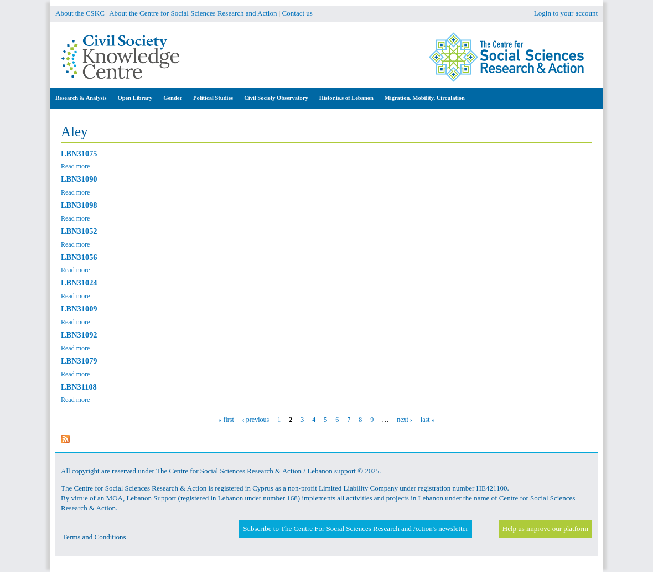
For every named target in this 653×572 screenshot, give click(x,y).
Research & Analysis (81, 98)
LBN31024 (79, 282)
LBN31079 (79, 360)
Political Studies (213, 98)
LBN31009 (79, 308)
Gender (172, 98)
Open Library (135, 98)
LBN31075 (79, 153)
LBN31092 (79, 334)
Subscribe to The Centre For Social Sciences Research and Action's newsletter (355, 528)
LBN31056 (79, 257)
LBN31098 (79, 205)
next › (404, 419)
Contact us (297, 13)
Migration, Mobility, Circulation (425, 98)
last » (428, 419)
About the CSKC (80, 13)
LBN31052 (79, 231)
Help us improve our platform (545, 528)
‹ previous (255, 419)
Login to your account (566, 13)
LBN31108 (79, 386)
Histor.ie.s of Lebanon (346, 98)
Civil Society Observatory (276, 98)
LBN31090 (79, 179)
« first (226, 419)
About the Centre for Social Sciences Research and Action (193, 13)
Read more (75, 166)
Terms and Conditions (94, 537)
